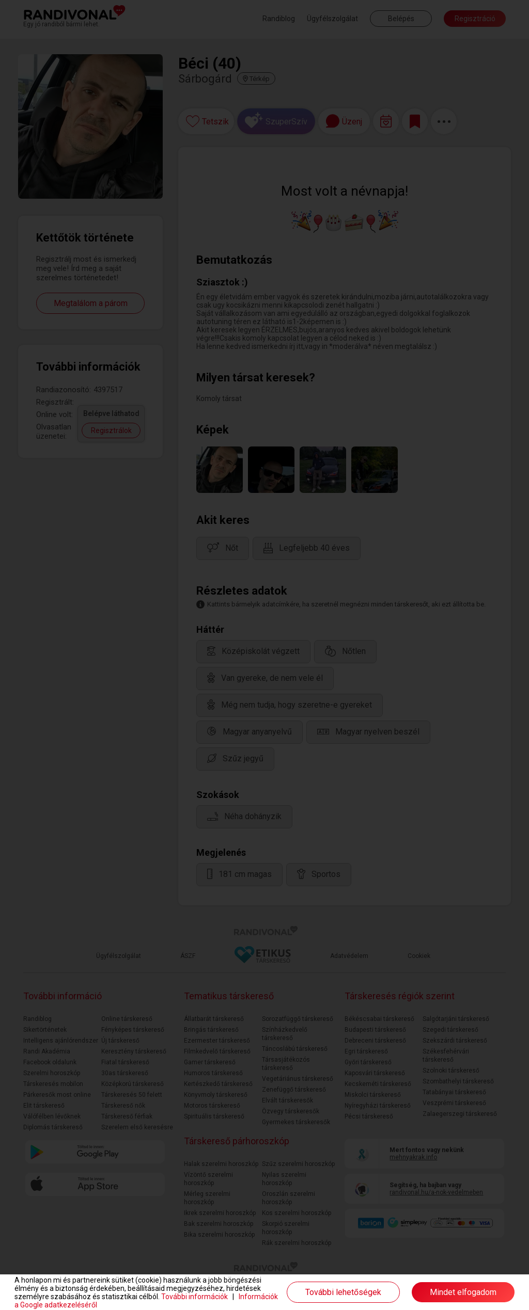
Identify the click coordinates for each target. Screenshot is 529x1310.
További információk (194, 1296)
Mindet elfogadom (463, 1292)
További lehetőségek (343, 1292)
